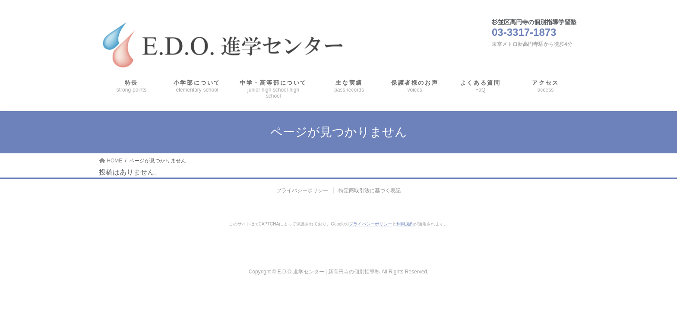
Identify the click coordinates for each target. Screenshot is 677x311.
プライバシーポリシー (302, 190)
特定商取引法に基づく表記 (370, 190)
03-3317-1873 (524, 32)
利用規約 (405, 224)
